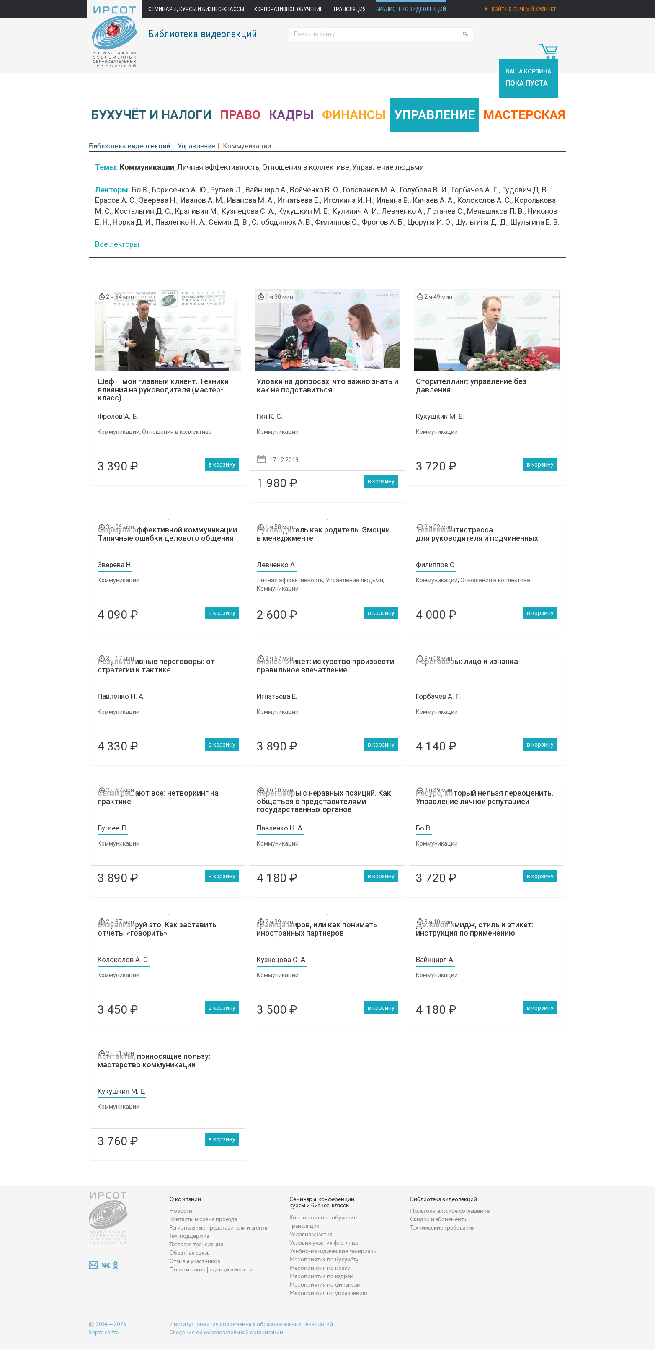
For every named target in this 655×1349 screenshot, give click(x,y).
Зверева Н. (158, 200)
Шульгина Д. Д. (481, 222)
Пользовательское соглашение (450, 1211)
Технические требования (442, 1228)
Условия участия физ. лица (323, 1243)
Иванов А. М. (202, 200)
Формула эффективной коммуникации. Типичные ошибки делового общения (168, 533)
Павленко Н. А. (180, 222)
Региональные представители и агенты (218, 1228)
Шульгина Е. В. (535, 222)
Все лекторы (117, 244)
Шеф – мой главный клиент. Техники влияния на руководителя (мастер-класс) (163, 389)
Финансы (354, 114)
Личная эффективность (218, 167)
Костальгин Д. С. (143, 211)
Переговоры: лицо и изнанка (467, 661)
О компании (185, 1199)
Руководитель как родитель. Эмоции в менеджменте (323, 533)
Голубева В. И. (424, 189)
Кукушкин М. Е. (303, 211)
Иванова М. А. (250, 200)
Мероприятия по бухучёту (323, 1260)
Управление (434, 114)
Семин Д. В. (229, 222)
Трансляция (349, 9)
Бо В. (140, 189)
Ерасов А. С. (115, 200)
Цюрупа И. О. (429, 222)
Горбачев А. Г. (475, 189)
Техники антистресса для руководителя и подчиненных (477, 533)
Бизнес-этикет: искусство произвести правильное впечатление (325, 665)
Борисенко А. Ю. (179, 189)
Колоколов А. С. (484, 200)
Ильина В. (393, 200)
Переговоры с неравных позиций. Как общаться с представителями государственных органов (324, 801)
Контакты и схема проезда (203, 1219)
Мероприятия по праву (319, 1268)
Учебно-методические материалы (333, 1251)
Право (240, 114)
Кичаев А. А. (433, 200)
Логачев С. (445, 211)
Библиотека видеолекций (411, 9)
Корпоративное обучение (288, 9)
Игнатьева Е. (298, 200)
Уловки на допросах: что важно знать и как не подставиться (327, 385)
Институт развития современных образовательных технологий (251, 1324)
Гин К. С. (270, 416)
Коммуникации (147, 167)
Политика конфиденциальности (211, 1270)
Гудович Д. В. (525, 189)
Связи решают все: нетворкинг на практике (158, 797)
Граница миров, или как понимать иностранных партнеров (317, 928)
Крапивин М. (196, 211)
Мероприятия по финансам (325, 1285)
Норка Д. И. (132, 222)
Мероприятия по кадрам (321, 1276)
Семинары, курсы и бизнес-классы (196, 9)
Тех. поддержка (189, 1236)
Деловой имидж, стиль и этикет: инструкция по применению (475, 928)
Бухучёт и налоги (151, 114)
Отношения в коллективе (305, 167)
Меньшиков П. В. (495, 211)
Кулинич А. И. (355, 211)
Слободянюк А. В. (282, 222)
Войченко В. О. (315, 189)
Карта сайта (104, 1332)
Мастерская (524, 114)
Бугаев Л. (226, 189)
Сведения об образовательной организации (226, 1332)
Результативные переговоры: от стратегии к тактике (156, 665)
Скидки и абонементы (438, 1219)
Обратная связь (189, 1253)
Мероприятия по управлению (328, 1293)
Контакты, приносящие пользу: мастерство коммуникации (154, 1060)
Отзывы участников (194, 1261)
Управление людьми (388, 167)
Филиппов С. (336, 222)
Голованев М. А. (370, 189)
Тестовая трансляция (196, 1244)
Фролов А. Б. (382, 222)
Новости (180, 1211)
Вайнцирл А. (266, 189)
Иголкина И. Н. (348, 200)
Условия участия (311, 1234)
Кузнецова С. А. (248, 211)
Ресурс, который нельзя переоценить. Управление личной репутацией (484, 797)
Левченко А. (403, 211)
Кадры (291, 114)
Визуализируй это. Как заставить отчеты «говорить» (157, 928)
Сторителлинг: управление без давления (471, 385)
